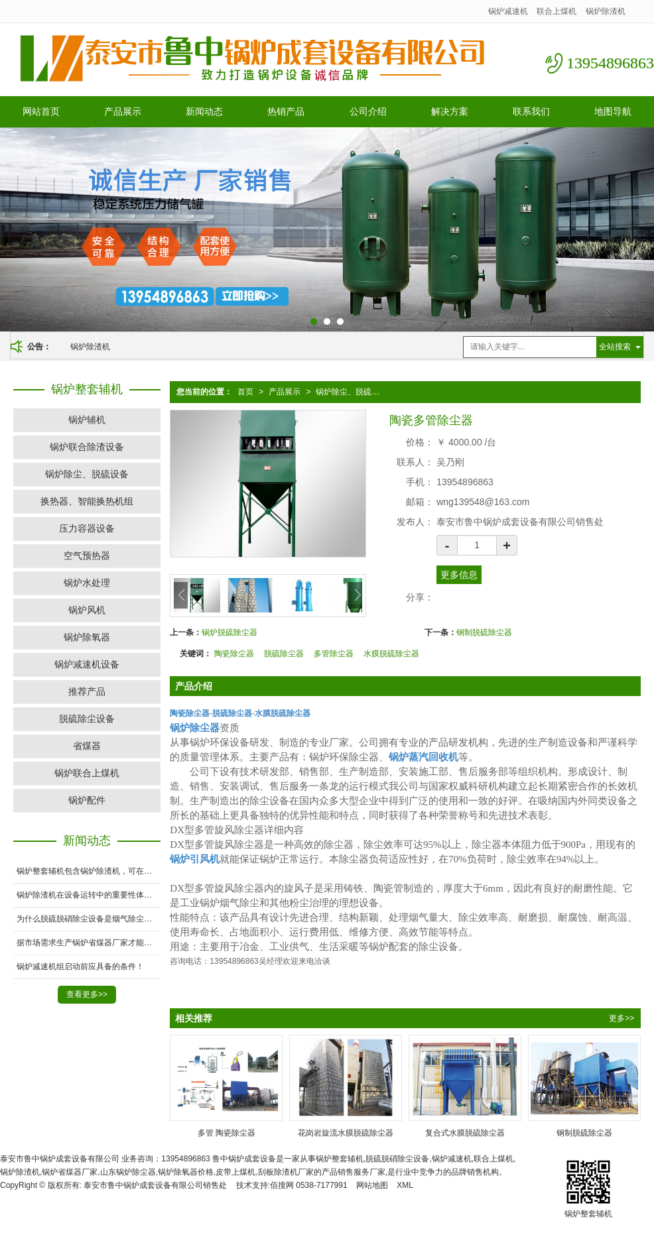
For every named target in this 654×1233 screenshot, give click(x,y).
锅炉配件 (86, 800)
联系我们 (531, 111)
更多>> (621, 1018)
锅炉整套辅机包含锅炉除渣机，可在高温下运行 (89, 871)
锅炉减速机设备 (86, 664)
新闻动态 (204, 111)
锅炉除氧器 (87, 637)
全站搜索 (615, 346)
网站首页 (41, 111)
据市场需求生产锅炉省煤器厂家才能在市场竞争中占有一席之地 (89, 942)
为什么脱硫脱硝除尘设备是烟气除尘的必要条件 (89, 918)
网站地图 (372, 1185)
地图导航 (612, 111)
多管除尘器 (334, 653)
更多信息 (459, 574)
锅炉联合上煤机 (86, 773)
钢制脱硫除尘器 (484, 632)
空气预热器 (87, 555)
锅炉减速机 (508, 11)
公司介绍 (368, 111)
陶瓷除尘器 (234, 653)
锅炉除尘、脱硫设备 (351, 391)
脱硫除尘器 (284, 653)
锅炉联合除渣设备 (87, 446)
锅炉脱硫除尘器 (229, 632)
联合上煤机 (556, 11)
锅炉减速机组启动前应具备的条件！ (80, 966)
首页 (245, 391)
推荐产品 (86, 691)
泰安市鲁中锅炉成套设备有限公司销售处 (155, 1185)
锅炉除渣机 (605, 11)
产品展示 (122, 111)
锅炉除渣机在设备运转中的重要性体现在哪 (89, 895)
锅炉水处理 (87, 582)
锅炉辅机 (86, 419)
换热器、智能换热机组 (86, 501)
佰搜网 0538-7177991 (309, 1185)
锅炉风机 (86, 610)
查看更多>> (86, 994)
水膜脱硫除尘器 (391, 653)
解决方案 (449, 111)
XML (405, 1185)
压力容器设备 (87, 528)
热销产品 (285, 111)
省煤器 (87, 745)
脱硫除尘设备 (87, 718)
